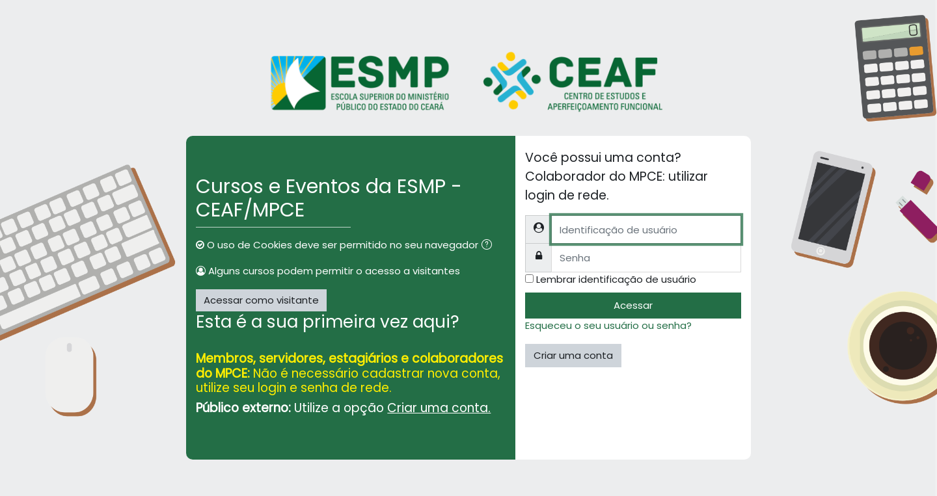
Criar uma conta (573, 355)
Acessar (633, 305)
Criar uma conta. (439, 408)
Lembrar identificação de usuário (616, 279)
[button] (489, 246)
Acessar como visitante (261, 300)
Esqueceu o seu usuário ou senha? (608, 325)
